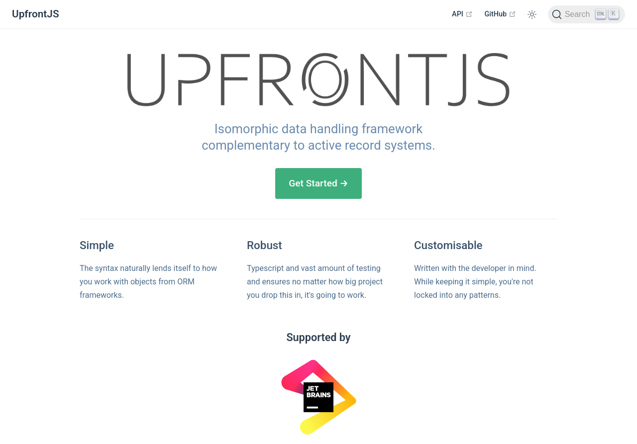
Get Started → (318, 183)
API (462, 13)
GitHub (500, 13)
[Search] (586, 14)
